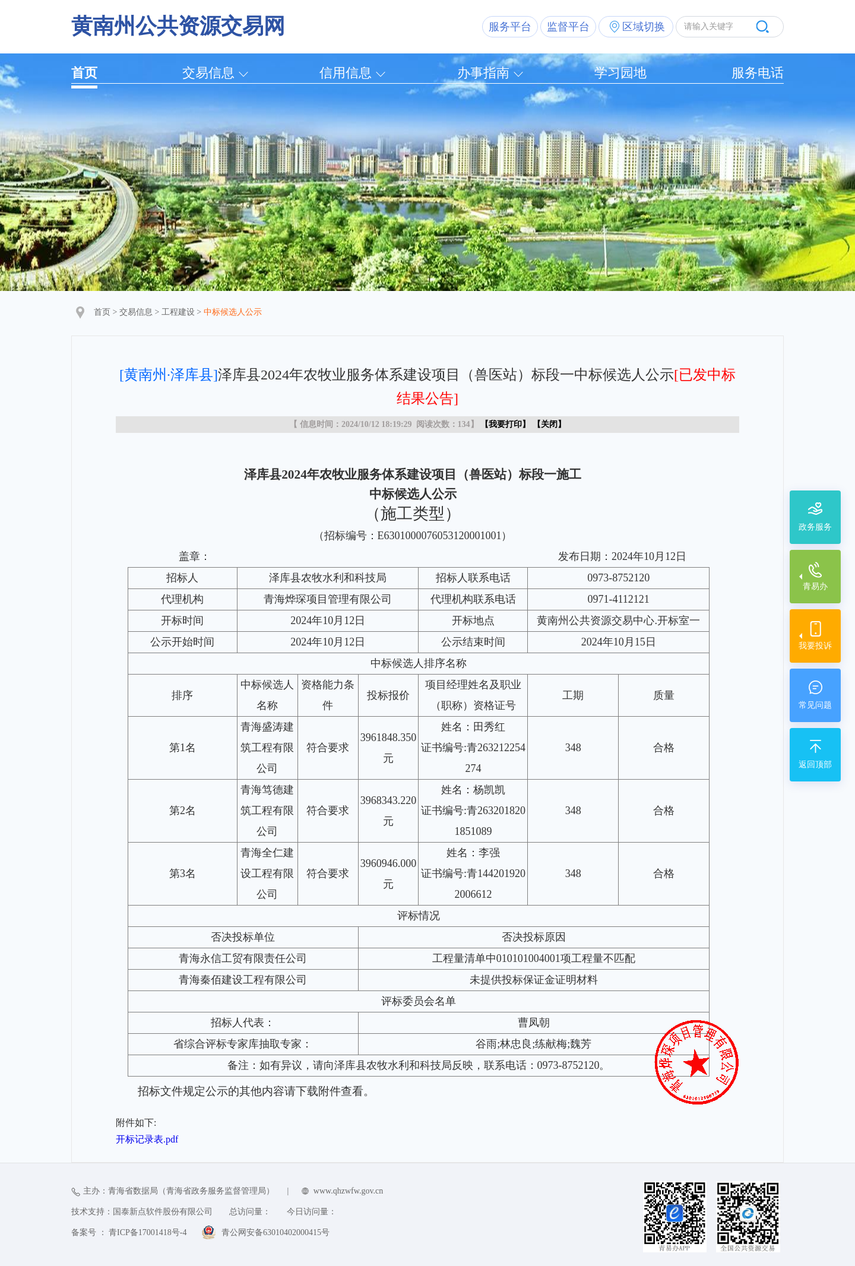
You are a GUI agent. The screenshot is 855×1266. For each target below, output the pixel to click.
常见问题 (815, 705)
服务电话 (758, 72)
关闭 (549, 424)
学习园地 (620, 72)
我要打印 (505, 424)
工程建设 (178, 312)
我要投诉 (815, 645)
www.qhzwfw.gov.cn (348, 1190)
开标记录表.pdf (147, 1139)
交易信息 (208, 72)
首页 (84, 72)
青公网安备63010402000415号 (275, 1232)
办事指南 (483, 72)
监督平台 (568, 27)
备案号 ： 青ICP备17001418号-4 (128, 1232)
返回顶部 (815, 764)
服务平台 (510, 27)
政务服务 (815, 527)
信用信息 (345, 72)
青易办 (815, 586)
